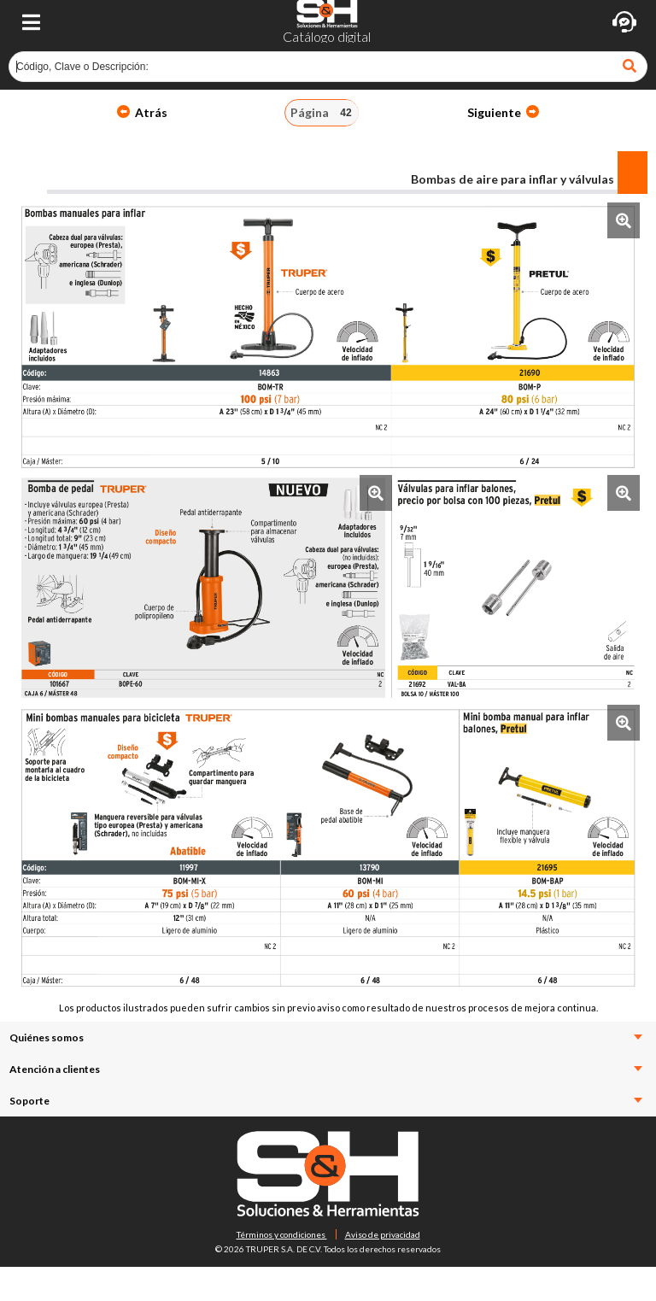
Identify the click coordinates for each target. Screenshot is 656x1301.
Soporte (325, 1100)
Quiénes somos (325, 1037)
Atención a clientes (325, 1069)
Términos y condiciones (282, 1234)
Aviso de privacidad (382, 1234)
